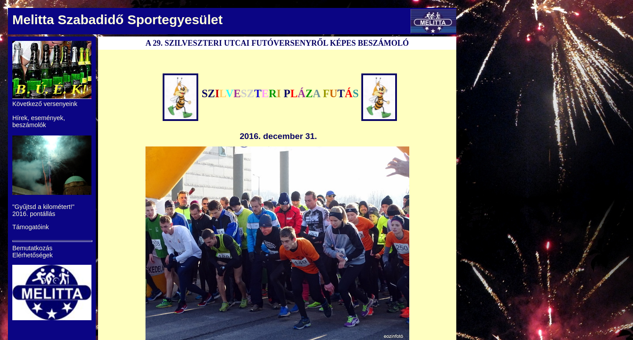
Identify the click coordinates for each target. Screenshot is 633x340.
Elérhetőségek (32, 255)
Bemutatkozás (32, 248)
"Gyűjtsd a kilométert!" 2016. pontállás (43, 210)
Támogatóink (30, 226)
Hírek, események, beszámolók (38, 121)
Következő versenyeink (44, 103)
